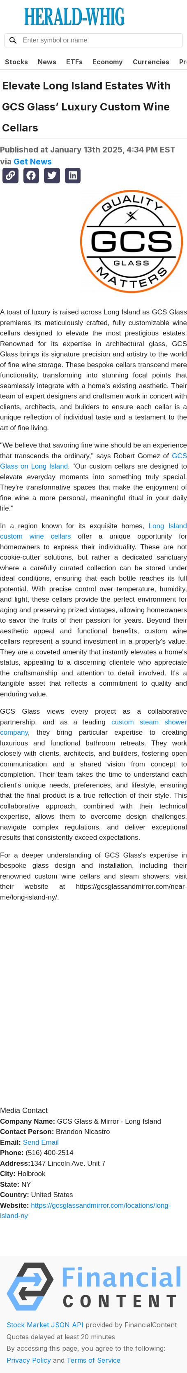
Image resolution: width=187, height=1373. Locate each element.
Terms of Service (93, 1360)
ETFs (74, 62)
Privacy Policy (29, 1360)
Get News (33, 161)
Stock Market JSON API (45, 1325)
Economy (107, 62)
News (47, 62)
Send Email (41, 1142)
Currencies (151, 62)
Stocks (16, 62)
